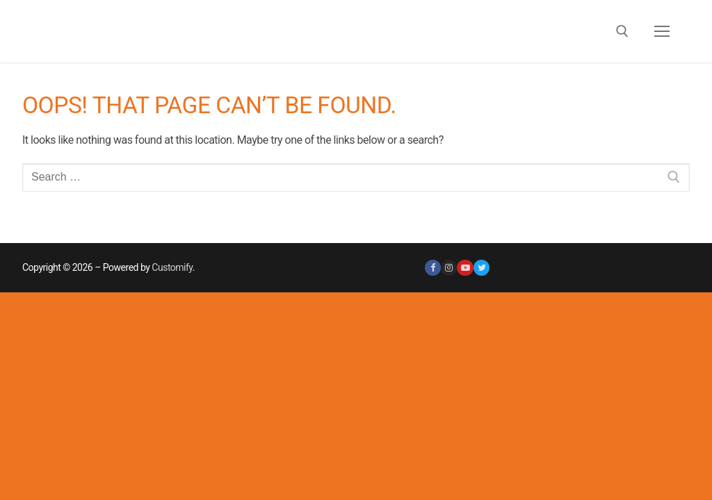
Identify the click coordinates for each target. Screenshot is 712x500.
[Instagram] (449, 268)
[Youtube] (465, 268)
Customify (172, 267)
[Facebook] (433, 268)
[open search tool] (622, 31)
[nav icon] (662, 31)
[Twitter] (482, 268)
